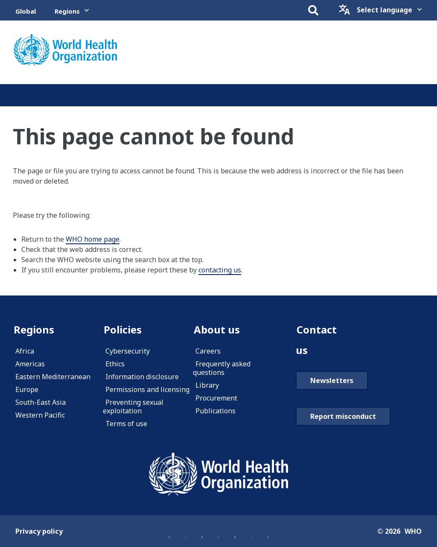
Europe (26, 389)
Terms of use (126, 423)
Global (25, 11)
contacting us (219, 270)
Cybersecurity (127, 351)
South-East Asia (40, 402)
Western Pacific (40, 415)
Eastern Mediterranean (52, 376)
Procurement (216, 398)
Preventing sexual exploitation (133, 406)
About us (217, 329)
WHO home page (92, 239)
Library (207, 385)
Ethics (115, 364)
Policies (123, 329)
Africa (24, 351)
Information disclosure (142, 376)
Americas (30, 364)
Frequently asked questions (222, 368)
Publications (215, 410)
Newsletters (331, 380)
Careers (208, 351)
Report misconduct (343, 416)
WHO (413, 531)
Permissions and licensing (147, 389)
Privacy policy (39, 531)
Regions (67, 11)
